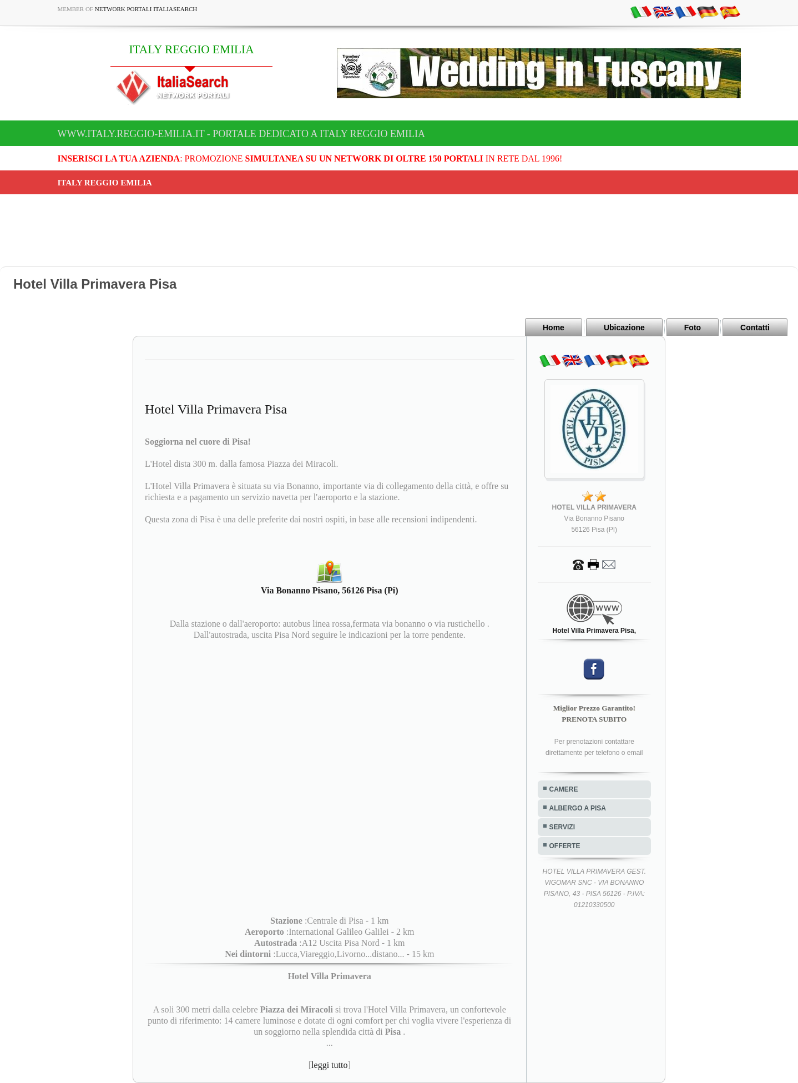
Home (553, 327)
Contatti (755, 327)
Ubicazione (624, 327)
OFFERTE (564, 846)
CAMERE (563, 789)
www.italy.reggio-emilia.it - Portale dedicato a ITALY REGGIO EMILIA (242, 133)
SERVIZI (562, 827)
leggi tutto (329, 1065)
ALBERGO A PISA (577, 808)
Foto (692, 327)
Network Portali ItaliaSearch (146, 9)
